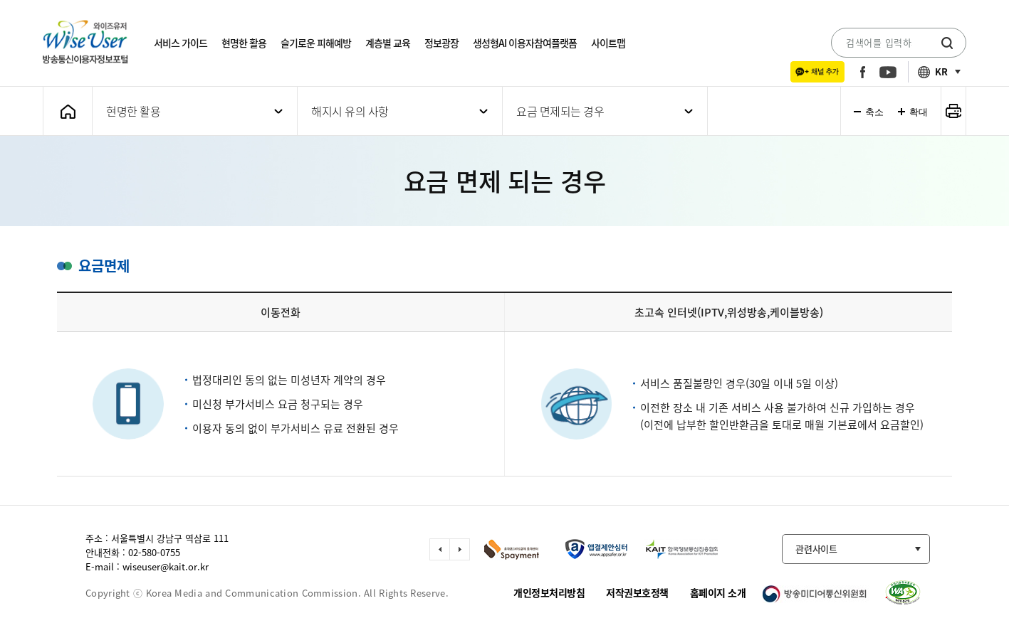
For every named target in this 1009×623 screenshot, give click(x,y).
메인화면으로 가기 (68, 111)
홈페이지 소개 (718, 592)
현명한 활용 (243, 43)
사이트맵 (608, 43)
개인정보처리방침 (549, 592)
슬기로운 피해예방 (316, 43)
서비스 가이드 (180, 43)
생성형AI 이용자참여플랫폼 (525, 43)
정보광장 (441, 43)
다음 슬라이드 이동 (459, 549)
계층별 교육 (387, 43)
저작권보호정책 (637, 592)
